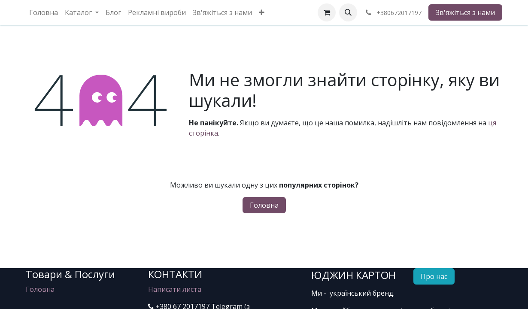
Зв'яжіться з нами (465, 12)
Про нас (434, 276)
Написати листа (174, 289)
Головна (264, 205)
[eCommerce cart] (327, 12)
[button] (348, 12)
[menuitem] (43, 12)
